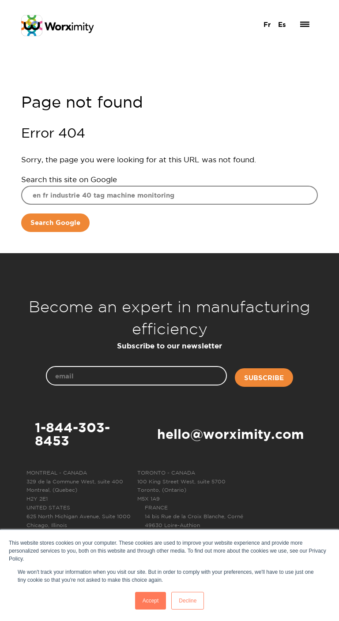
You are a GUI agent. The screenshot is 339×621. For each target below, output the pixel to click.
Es (282, 24)
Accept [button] (151, 601)
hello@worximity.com (230, 434)
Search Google (55, 222)
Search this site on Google (69, 179)
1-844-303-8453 (72, 434)
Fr (267, 24)
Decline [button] (187, 601)
